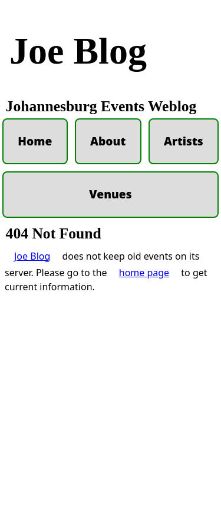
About (108, 141)
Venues (110, 194)
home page (144, 499)
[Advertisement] (110, 336)
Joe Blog (78, 51)
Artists (183, 141)
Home (35, 141)
